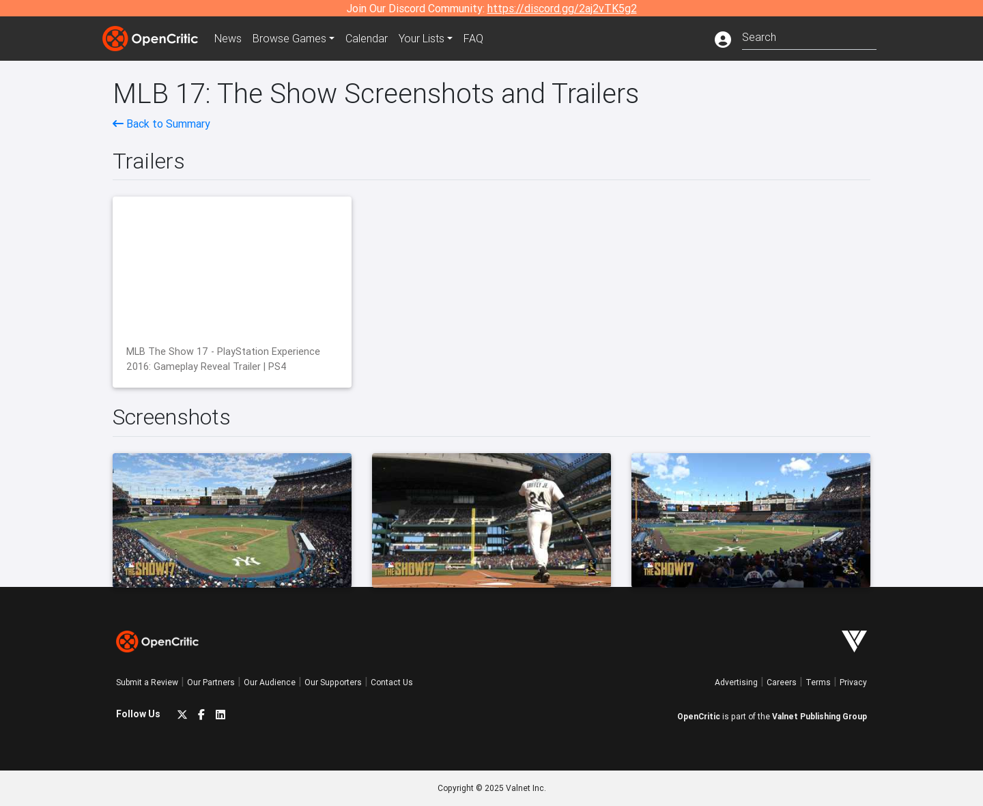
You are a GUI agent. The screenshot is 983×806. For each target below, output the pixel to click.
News (228, 38)
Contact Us (392, 682)
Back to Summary (161, 123)
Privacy (853, 682)
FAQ (473, 38)
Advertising (736, 682)
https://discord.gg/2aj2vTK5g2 (562, 8)
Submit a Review (147, 682)
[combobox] (809, 36)
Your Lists (421, 38)
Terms (818, 682)
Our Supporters (333, 682)
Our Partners (211, 682)
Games (289, 38)
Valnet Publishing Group (819, 716)
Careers (782, 682)
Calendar (366, 38)
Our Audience (270, 682)
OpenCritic (698, 716)
